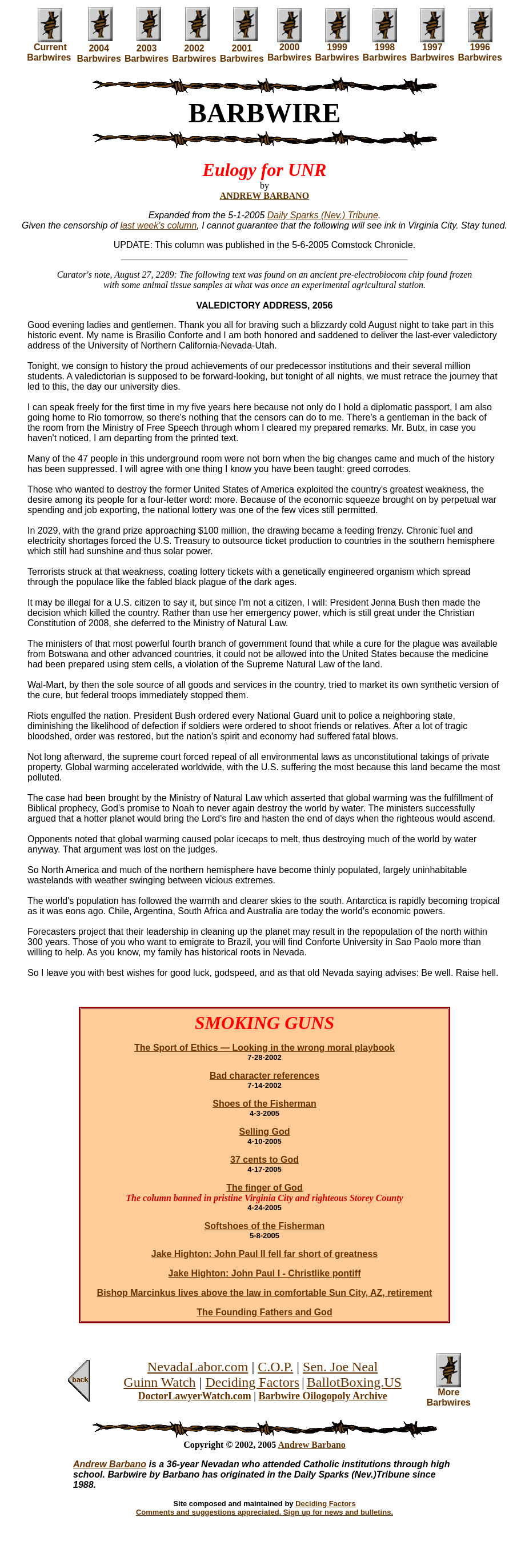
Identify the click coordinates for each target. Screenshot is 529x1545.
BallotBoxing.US (354, 1382)
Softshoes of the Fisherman (265, 1226)
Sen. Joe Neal (340, 1366)
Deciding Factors (252, 1382)
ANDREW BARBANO (265, 196)
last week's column (159, 225)
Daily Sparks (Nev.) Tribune (322, 215)
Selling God (264, 1131)
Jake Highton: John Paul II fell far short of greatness (264, 1254)
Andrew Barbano (311, 1445)
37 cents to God (264, 1159)
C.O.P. (275, 1366)
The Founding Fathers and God (264, 1312)
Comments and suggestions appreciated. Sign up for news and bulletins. (264, 1512)
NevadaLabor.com (198, 1366)
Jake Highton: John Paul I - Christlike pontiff (265, 1273)
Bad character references (264, 1075)
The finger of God (264, 1187)
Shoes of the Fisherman (264, 1103)
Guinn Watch (159, 1382)
